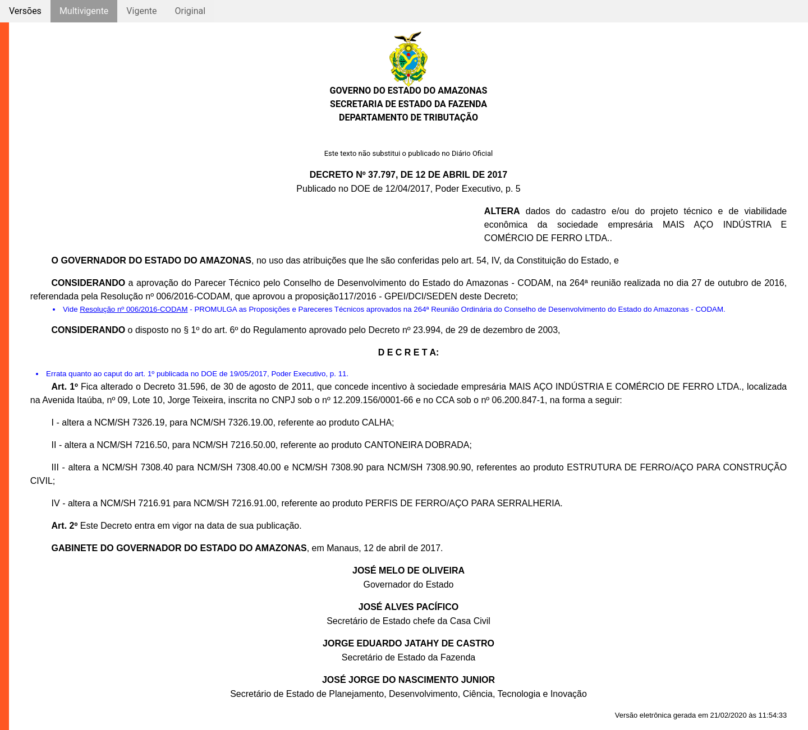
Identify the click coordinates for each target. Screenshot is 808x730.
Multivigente (83, 11)
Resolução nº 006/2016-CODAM (133, 309)
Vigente (141, 11)
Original (190, 11)
